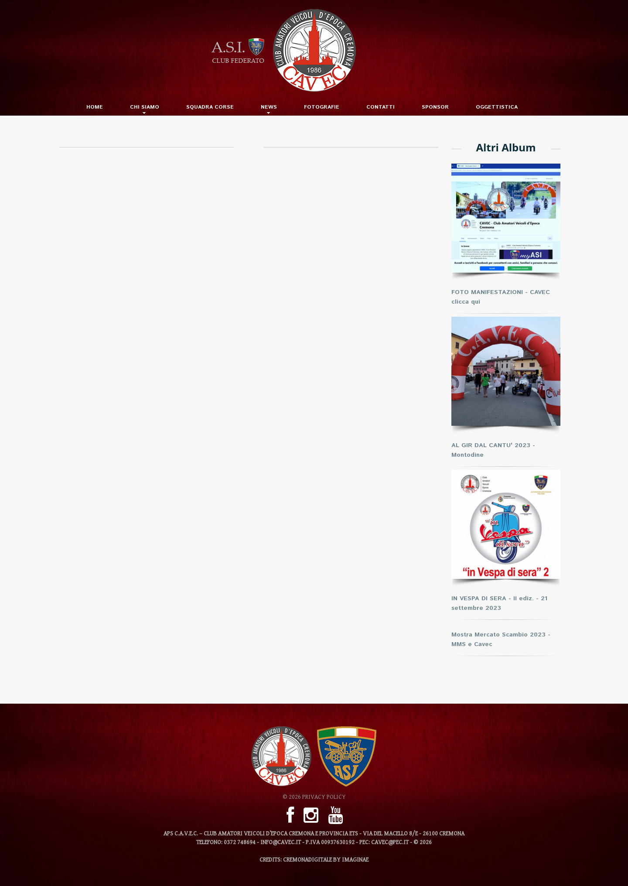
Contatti (380, 107)
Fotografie (321, 107)
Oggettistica (497, 107)
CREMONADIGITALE (307, 859)
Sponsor (435, 107)
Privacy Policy (324, 797)
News (269, 107)
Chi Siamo (144, 107)
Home (94, 107)
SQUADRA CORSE (210, 107)
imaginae (355, 859)
